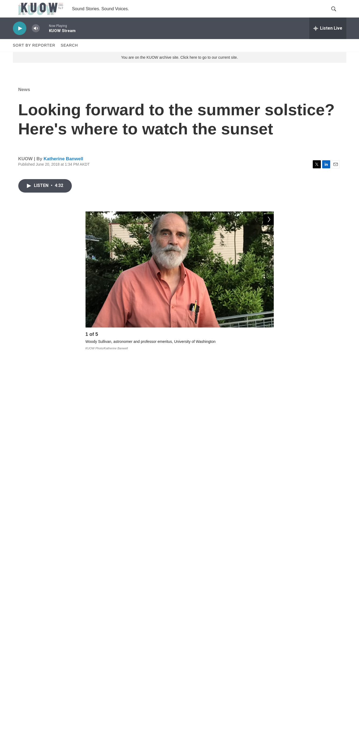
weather (138, 561)
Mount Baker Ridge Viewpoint (234, 522)
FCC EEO (136, 678)
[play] (19, 39)
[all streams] (327, 39)
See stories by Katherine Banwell (152, 619)
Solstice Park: (101, 482)
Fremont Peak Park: (107, 462)
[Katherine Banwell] (98, 614)
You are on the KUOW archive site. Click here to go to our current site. (179, 68)
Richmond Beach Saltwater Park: (122, 502)
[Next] (268, 346)
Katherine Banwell (63, 169)
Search (69, 56)
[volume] (35, 39)
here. (236, 542)
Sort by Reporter (34, 56)
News (24, 100)
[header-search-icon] (338, 14)
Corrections (137, 690)
